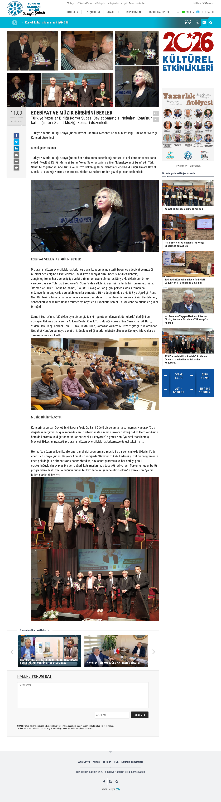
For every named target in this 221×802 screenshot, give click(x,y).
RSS (116, 761)
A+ (156, 113)
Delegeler (101, 3)
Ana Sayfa (84, 761)
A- (155, 119)
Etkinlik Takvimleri (132, 761)
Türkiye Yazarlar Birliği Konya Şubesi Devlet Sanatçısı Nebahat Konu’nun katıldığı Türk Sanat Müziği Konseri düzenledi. (91, 120)
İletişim (107, 761)
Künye (96, 761)
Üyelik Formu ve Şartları (134, 3)
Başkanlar (114, 3)
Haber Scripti (107, 789)
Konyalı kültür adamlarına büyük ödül (47, 22)
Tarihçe (70, 3)
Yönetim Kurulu (85, 3)
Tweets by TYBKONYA (188, 166)
